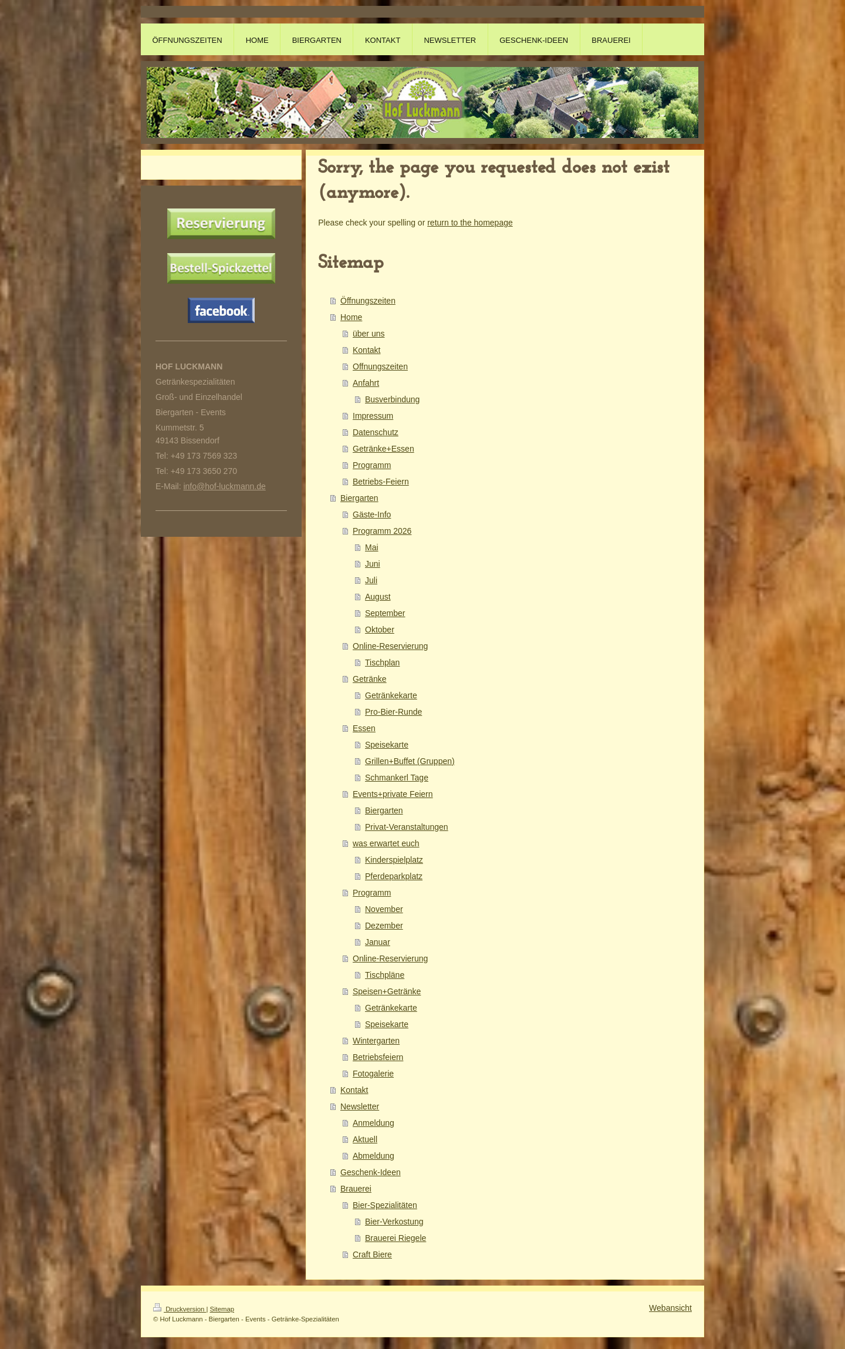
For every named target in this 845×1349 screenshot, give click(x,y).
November (384, 909)
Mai (371, 547)
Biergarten (359, 498)
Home (351, 317)
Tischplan (382, 662)
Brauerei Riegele (395, 1238)
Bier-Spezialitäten (385, 1205)
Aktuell (365, 1139)
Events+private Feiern (393, 794)
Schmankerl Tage (396, 777)
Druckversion (179, 1309)
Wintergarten (376, 1040)
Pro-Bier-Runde (393, 711)
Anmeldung (373, 1123)
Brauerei (355, 1188)
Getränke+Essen (383, 448)
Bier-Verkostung (394, 1221)
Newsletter (359, 1106)
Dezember (384, 925)
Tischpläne (384, 975)
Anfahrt (366, 383)
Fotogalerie (373, 1073)
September (385, 613)
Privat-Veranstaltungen (406, 827)
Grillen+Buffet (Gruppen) (410, 761)
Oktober (379, 629)
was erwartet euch (386, 843)
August (378, 596)
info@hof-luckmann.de (224, 486)
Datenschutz (375, 432)
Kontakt (366, 350)
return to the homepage (470, 222)
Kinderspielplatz (394, 859)
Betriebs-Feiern (381, 481)
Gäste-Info (372, 514)
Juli (371, 580)
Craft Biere (372, 1254)
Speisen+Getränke (387, 991)
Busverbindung (392, 399)
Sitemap (222, 1309)
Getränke (370, 679)
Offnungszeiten (380, 366)
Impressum (373, 415)
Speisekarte (386, 744)
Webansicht (670, 1308)
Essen (364, 728)
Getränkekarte (391, 695)
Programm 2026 (382, 531)
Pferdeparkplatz (393, 876)
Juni (372, 563)
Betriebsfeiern (378, 1057)
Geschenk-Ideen (370, 1172)
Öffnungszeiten (368, 300)
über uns (368, 333)
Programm (372, 465)
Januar (377, 942)
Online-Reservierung (390, 646)
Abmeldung (373, 1155)
